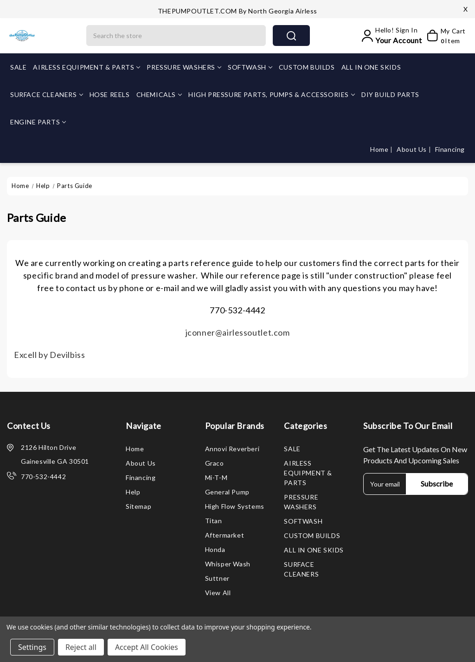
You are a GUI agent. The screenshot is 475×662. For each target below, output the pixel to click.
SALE (18, 67)
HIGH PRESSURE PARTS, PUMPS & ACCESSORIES (271, 94)
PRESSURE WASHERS (184, 67)
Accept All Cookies (146, 647)
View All (218, 593)
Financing (450, 149)
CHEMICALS (159, 94)
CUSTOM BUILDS (307, 67)
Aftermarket (224, 535)
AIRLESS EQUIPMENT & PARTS (86, 67)
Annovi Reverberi (232, 449)
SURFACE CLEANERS (46, 94)
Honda (215, 549)
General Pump (227, 492)
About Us (412, 149)
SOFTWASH (250, 67)
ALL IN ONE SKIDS (371, 67)
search (291, 35)
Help (133, 492)
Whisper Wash (227, 564)
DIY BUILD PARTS (390, 94)
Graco (214, 463)
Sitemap (138, 506)
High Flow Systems (234, 506)
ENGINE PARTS (38, 122)
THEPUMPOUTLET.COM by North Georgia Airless (237, 11)
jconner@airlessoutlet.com (238, 332)
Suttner (217, 578)
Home (380, 149)
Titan (213, 521)
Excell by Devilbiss (49, 355)
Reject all (80, 647)
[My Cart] (446, 35)
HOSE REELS (110, 94)
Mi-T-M (216, 477)
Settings (32, 647)
